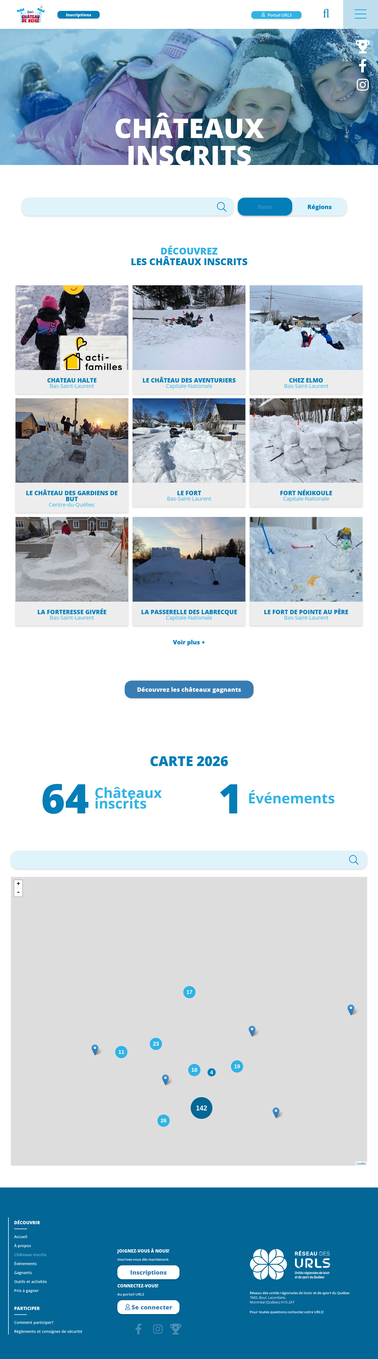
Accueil (20, 1237)
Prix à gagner (26, 1290)
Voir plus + (189, 642)
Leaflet (361, 1163)
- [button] (18, 892)
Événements (25, 1264)
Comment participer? (33, 1322)
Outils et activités (30, 1282)
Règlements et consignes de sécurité (48, 1331)
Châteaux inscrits (30, 1255)
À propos (22, 1246)
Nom (265, 207)
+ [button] (18, 884)
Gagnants (23, 1273)
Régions (319, 207)
